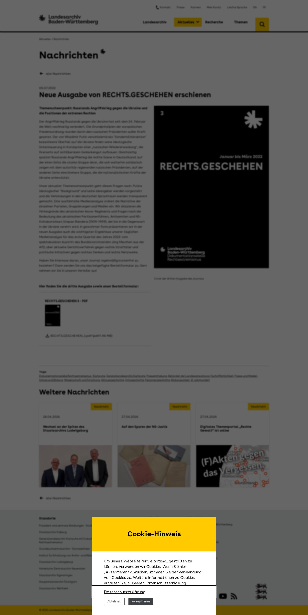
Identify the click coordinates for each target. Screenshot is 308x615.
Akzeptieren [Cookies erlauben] (141, 601)
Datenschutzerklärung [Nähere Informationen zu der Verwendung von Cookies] (124, 591)
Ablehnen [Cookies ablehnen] (114, 601)
